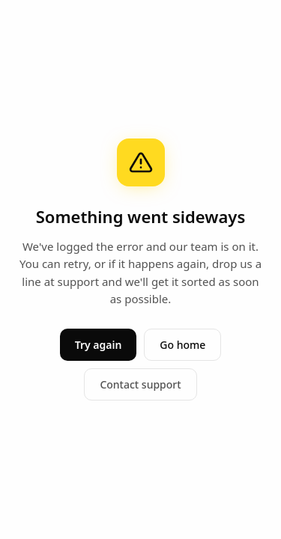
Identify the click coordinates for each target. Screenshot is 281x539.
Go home (182, 345)
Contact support (140, 384)
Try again (98, 345)
